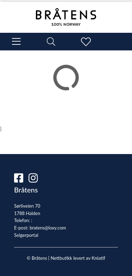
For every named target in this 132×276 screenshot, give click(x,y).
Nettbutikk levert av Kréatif (78, 258)
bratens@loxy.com (48, 228)
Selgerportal (26, 235)
